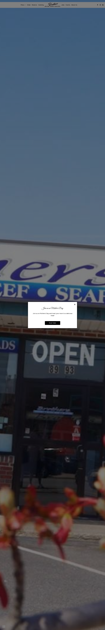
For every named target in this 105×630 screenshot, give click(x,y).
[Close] (75, 304)
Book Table (52, 323)
